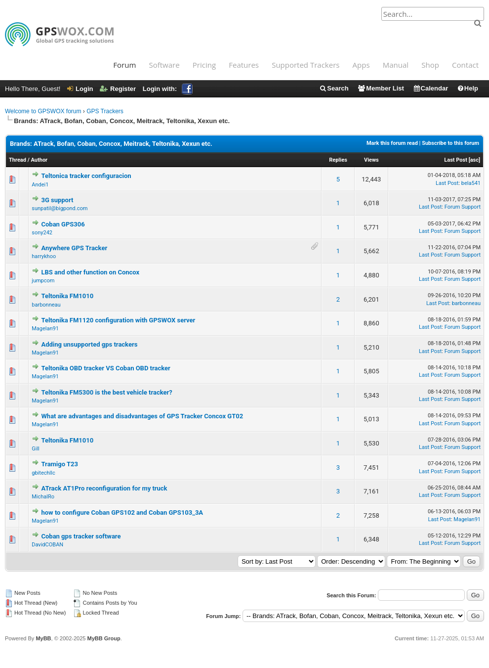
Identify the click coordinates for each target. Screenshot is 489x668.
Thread (17, 160)
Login (80, 88)
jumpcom (43, 280)
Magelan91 (45, 328)
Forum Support (463, 207)
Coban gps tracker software (81, 536)
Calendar (430, 88)
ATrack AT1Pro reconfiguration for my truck (104, 488)
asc (474, 160)
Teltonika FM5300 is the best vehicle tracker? (106, 392)
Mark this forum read (392, 143)
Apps (361, 65)
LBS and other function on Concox (90, 272)
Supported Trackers (305, 65)
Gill (36, 448)
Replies (338, 160)
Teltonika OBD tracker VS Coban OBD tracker (105, 368)
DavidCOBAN (47, 544)
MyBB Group (103, 638)
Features (244, 65)
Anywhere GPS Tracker (74, 248)
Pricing (204, 65)
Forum (124, 65)
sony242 (42, 232)
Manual (395, 65)
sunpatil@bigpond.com (59, 208)
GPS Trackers (104, 111)
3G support (57, 200)
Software (164, 65)
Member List (380, 88)
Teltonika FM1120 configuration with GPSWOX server (118, 320)
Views (371, 160)
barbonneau (46, 305)
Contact (465, 65)
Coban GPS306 (62, 224)
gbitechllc (43, 473)
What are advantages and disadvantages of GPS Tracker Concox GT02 (142, 416)
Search (333, 88)
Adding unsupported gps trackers (89, 344)
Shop (430, 65)
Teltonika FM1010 (67, 296)
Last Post (455, 160)
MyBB (43, 638)
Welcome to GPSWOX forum (43, 111)
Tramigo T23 (59, 464)
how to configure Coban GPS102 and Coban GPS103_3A (122, 512)
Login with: (168, 88)
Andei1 (40, 184)
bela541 (471, 183)
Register (118, 88)
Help (467, 88)
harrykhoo (44, 256)
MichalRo (43, 496)
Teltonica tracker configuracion (86, 175)
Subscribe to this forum (450, 143)
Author (39, 160)
